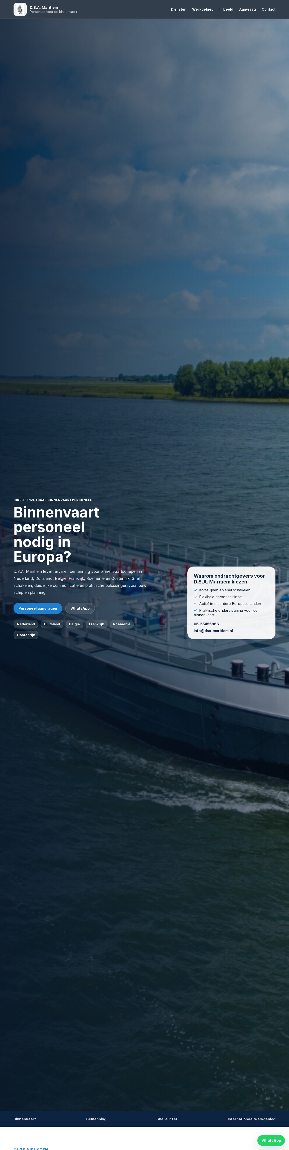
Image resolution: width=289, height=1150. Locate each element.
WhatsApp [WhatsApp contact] (271, 1140)
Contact (268, 9)
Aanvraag (247, 9)
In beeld (226, 9)
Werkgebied (203, 9)
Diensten (178, 9)
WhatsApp (80, 608)
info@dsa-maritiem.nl (213, 630)
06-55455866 (206, 624)
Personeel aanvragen (38, 608)
